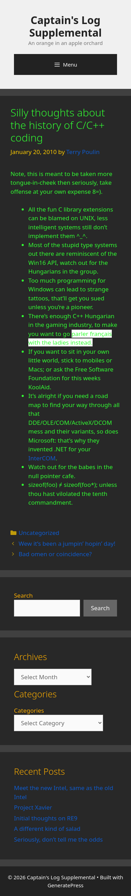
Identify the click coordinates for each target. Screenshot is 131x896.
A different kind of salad (47, 829)
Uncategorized (39, 533)
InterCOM (42, 458)
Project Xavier (33, 807)
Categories (29, 710)
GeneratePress (65, 885)
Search (23, 595)
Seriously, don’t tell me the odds (58, 839)
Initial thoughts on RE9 (46, 818)
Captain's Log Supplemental (65, 26)
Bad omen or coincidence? (55, 554)
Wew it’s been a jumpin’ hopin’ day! (67, 543)
